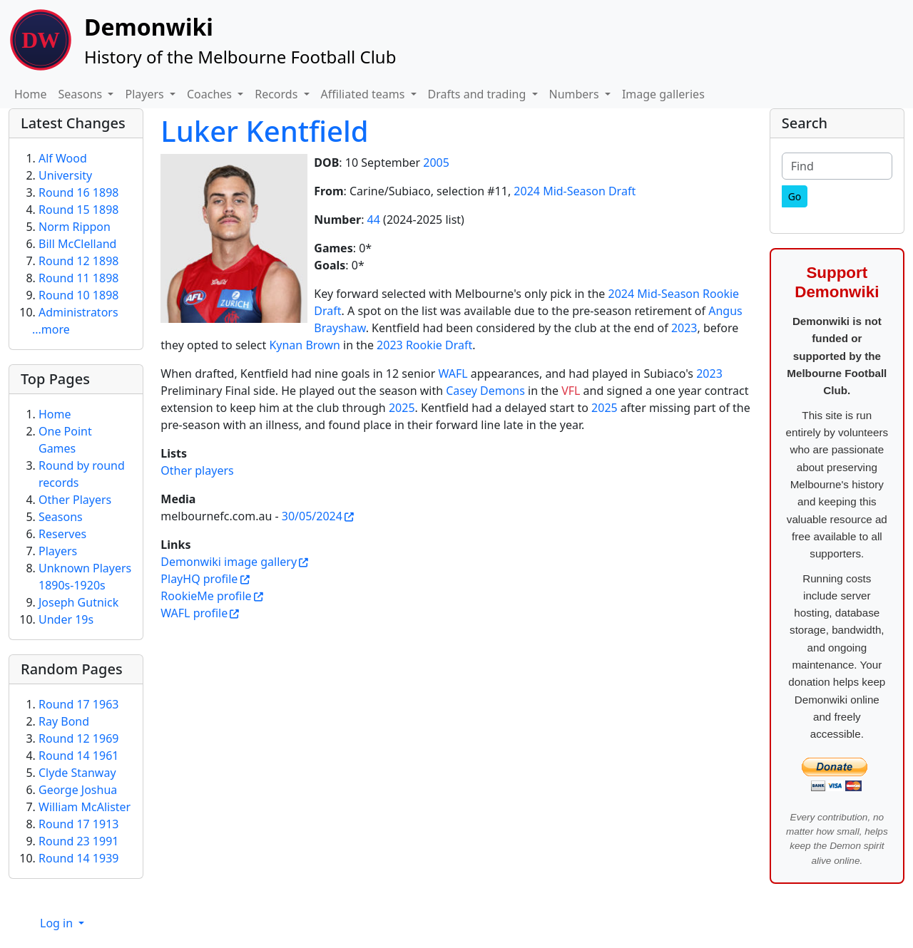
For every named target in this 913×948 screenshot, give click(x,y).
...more (51, 329)
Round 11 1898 (78, 278)
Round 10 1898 (78, 295)
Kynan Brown (304, 345)
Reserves (62, 534)
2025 (402, 408)
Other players (196, 470)
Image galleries (663, 94)
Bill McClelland (77, 244)
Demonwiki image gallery (228, 562)
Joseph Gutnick (78, 602)
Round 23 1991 (78, 841)
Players (58, 551)
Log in (58, 923)
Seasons (61, 517)
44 (373, 219)
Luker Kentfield (264, 130)
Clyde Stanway (77, 772)
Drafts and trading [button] (478, 94)
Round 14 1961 (78, 755)
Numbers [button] (575, 94)
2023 (684, 328)
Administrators (78, 312)
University (65, 175)
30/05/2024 (312, 516)
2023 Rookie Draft (424, 345)
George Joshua (78, 790)
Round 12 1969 (78, 738)
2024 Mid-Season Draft (575, 191)
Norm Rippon (75, 227)
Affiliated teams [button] (364, 94)
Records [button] (277, 94)
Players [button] (145, 94)
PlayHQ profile (199, 579)
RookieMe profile (205, 596)
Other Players (75, 500)
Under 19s (66, 619)
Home (30, 94)
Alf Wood (63, 158)
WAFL (452, 373)
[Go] (795, 196)
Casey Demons (485, 390)
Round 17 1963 (78, 704)
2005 (436, 162)
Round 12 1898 (78, 261)
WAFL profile (194, 613)
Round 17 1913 (78, 824)
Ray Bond (64, 721)
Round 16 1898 (78, 192)
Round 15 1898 (78, 209)
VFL (570, 390)
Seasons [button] (82, 94)
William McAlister (85, 807)
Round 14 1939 (78, 858)
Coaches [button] (211, 94)
